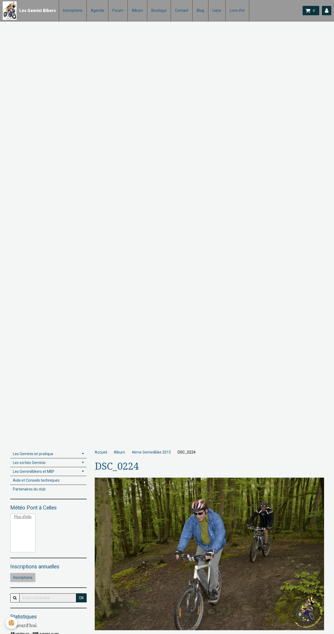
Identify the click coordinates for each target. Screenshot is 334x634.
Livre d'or (237, 10)
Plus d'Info (22, 517)
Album (137, 10)
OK (81, 598)
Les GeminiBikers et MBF (33, 471)
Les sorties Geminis (29, 463)
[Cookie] (11, 623)
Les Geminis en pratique (33, 454)
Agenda (97, 10)
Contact (181, 10)
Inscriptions (72, 10)
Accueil (101, 452)
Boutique (159, 10)
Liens (216, 10)
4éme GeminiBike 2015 (151, 452)
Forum (117, 10)
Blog (200, 10)
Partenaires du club (29, 489)
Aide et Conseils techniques (36, 480)
